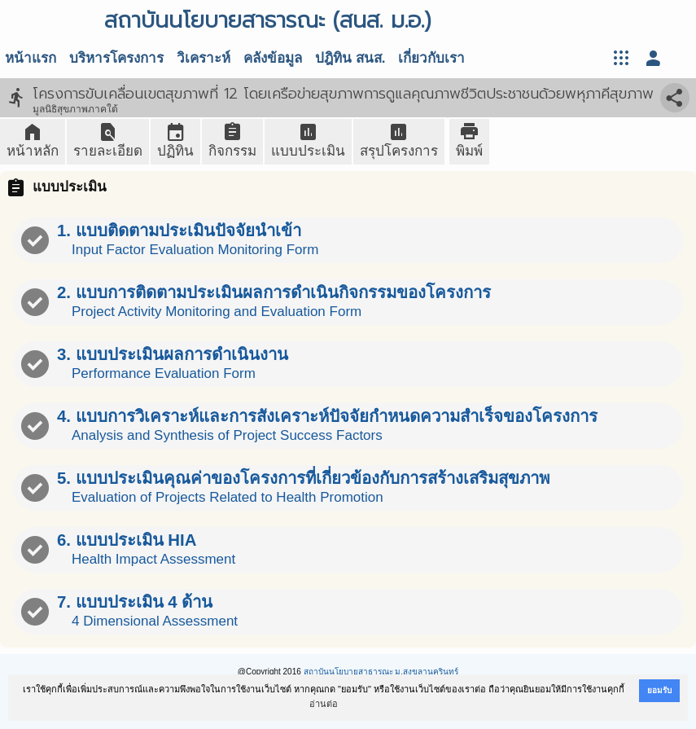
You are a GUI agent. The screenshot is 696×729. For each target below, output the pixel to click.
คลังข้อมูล (272, 58)
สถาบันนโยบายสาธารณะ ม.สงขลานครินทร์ (381, 671)
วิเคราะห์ (203, 58)
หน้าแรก (30, 58)
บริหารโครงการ (116, 58)
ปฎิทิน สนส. (350, 58)
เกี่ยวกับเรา (431, 58)
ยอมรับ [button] (659, 690)
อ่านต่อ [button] (323, 704)
